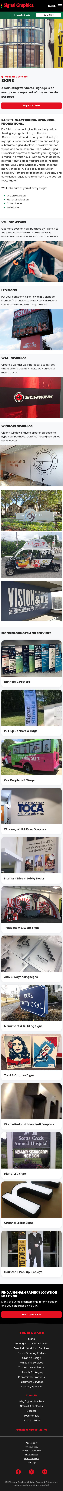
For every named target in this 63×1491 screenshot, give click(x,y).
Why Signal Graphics (31, 1401)
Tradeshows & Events (31, 1367)
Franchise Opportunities (31, 1429)
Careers (31, 1411)
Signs (31, 1339)
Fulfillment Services (31, 1382)
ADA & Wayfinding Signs (21, 977)
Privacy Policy (31, 1447)
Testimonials (31, 1415)
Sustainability (31, 1420)
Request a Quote (22, 15)
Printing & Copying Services (31, 1343)
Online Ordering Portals (32, 1353)
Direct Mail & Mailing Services (31, 1348)
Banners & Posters (17, 682)
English (52, 6)
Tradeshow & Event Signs (21, 928)
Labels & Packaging (31, 1372)
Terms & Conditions (31, 1450)
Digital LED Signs (15, 1174)
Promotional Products (31, 1377)
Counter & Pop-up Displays (23, 1272)
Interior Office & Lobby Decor (24, 878)
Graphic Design (31, 1358)
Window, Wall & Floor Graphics (25, 829)
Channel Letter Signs (18, 1223)
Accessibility (31, 1443)
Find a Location (30, 1314)
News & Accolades (31, 1406)
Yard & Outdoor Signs (19, 1075)
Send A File (49, 15)
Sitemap (32, 1462)
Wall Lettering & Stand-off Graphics (29, 1124)
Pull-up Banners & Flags (20, 731)
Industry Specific (31, 1386)
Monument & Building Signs (23, 1026)
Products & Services (16, 76)
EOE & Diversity (31, 1458)
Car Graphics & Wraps (19, 780)
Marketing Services (31, 1362)
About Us (31, 1395)
